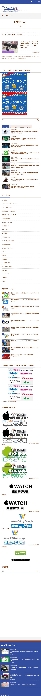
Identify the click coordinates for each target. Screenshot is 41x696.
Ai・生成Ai (4, 200)
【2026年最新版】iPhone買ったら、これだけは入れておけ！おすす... (25, 300)
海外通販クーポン (6, 226)
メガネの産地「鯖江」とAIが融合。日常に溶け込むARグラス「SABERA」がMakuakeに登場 (24, 139)
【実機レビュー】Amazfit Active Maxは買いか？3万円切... (24, 341)
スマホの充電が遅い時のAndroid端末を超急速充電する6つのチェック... (25, 676)
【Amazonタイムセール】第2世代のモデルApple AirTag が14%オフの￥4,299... (24, 180)
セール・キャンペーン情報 (8, 240)
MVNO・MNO (5, 229)
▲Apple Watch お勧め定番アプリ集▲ (20, 511)
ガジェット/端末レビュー (8, 52)
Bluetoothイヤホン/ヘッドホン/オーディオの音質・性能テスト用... (25, 314)
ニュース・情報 (5, 274)
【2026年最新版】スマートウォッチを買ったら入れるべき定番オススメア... (25, 307)
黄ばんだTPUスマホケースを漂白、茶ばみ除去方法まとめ (23, 684)
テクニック (4, 259)
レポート (4, 252)
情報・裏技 (4, 270)
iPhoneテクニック (6, 237)
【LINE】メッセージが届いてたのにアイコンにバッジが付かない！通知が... (24, 668)
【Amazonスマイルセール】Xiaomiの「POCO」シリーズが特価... (24, 348)
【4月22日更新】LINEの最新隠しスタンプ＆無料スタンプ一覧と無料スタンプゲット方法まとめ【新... (25, 152)
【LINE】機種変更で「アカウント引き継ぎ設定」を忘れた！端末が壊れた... (24, 660)
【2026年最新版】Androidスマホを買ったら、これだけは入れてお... (24, 334)
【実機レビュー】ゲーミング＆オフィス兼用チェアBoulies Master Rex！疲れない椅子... (24, 173)
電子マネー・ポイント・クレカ (9, 215)
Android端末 (5, 277)
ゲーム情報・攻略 (6, 263)
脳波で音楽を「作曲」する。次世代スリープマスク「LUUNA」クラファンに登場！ (22, 187)
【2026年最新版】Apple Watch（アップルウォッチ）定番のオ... (25, 321)
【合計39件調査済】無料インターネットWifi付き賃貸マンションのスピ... (25, 328)
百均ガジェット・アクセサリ (8, 211)
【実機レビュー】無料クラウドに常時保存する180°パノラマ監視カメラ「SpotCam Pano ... (25, 166)
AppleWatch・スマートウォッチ (9, 204)
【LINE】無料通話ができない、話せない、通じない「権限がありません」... (24, 652)
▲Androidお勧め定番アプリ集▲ (20, 478)
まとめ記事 (4, 233)
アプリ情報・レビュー (7, 266)
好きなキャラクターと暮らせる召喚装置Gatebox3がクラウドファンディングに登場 (25, 146)
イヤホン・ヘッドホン (7, 222)
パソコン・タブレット (7, 207)
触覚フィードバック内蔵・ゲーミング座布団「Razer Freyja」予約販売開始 (25, 159)
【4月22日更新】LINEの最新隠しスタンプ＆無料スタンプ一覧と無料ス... (25, 293)
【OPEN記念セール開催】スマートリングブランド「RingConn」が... (22, 355)
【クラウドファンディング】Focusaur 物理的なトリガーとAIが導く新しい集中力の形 (25, 132)
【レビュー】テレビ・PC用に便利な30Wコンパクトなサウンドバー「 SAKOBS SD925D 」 (29, 45)
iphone (3, 281)
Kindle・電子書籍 (6, 218)
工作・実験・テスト (6, 244)
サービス (4, 255)
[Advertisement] (14, 601)
